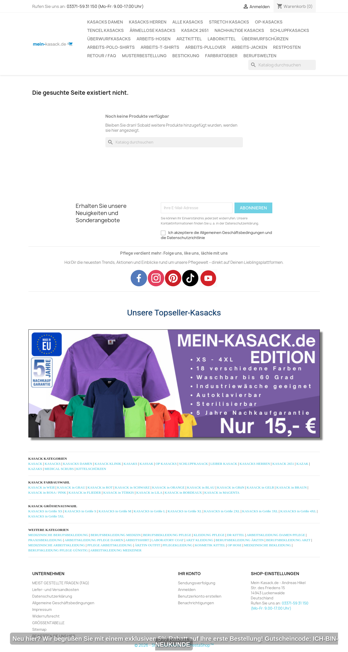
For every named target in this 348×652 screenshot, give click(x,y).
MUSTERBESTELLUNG (144, 55)
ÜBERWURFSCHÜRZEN (265, 39)
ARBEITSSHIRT (137, 540)
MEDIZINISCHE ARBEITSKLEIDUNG (56, 545)
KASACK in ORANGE (168, 487)
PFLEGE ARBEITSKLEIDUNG (109, 545)
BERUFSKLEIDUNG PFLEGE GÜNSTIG (58, 550)
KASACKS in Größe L (149, 511)
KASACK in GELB (260, 487)
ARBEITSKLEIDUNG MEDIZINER (115, 550)
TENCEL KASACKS (105, 30)
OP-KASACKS (269, 22)
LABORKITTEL (222, 39)
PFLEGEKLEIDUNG (177, 545)
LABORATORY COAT (167, 540)
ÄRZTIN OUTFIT (147, 545)
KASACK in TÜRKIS (118, 492)
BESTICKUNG (185, 55)
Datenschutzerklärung (52, 596)
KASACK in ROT (100, 487)
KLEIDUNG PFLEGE (209, 535)
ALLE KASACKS (187, 22)
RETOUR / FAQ (101, 55)
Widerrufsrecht (46, 616)
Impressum (42, 609)
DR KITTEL (235, 535)
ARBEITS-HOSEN (154, 39)
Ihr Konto (189, 573)
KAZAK (302, 464)
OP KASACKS (166, 464)
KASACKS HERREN (147, 22)
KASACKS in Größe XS (45, 511)
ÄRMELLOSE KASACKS (152, 30)
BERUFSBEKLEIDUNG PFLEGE (167, 535)
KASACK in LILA (149, 492)
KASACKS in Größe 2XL (222, 511)
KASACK (35, 464)
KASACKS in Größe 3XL (260, 511)
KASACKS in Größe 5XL (46, 516)
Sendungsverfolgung (196, 582)
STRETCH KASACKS (229, 22)
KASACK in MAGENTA (221, 492)
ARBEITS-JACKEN (249, 47)
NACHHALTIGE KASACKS (239, 30)
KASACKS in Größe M (114, 511)
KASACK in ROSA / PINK (47, 492)
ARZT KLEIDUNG (199, 540)
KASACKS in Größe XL (184, 511)
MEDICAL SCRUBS (59, 469)
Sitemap (39, 629)
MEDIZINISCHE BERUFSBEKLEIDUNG (58, 535)
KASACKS (53, 464)
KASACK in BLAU (201, 487)
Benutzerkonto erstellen (199, 596)
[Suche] (282, 65)
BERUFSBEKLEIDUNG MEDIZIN (116, 535)
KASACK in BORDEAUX (183, 492)
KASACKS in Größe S (80, 511)
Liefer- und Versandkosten (55, 589)
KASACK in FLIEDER (85, 492)
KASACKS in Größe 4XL (298, 511)
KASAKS (130, 464)
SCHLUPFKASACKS (289, 30)
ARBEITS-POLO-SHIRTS (111, 47)
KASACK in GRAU (71, 487)
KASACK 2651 (195, 30)
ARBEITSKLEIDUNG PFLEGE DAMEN (93, 540)
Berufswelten (259, 55)
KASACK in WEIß (41, 487)
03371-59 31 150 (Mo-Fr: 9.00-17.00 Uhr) (105, 6)
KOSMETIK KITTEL (210, 545)
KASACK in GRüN (230, 487)
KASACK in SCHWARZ (132, 487)
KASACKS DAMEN (105, 22)
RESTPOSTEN (287, 47)
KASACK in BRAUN (291, 487)
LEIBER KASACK (223, 464)
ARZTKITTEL (189, 39)
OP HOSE (235, 545)
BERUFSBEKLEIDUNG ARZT (288, 540)
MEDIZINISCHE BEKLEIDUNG (267, 545)
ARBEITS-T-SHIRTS (160, 47)
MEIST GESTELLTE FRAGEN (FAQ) (60, 582)
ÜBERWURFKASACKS (109, 39)
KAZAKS (35, 469)
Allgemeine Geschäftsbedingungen (63, 602)
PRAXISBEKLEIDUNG (45, 540)
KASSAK (146, 464)
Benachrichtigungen (196, 602)
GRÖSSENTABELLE (48, 622)
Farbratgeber (221, 55)
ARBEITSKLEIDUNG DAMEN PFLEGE (275, 535)
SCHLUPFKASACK (193, 464)
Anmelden (187, 589)
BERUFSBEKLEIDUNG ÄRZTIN (240, 540)
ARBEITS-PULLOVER (205, 47)
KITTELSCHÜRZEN (91, 469)
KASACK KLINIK (108, 464)
